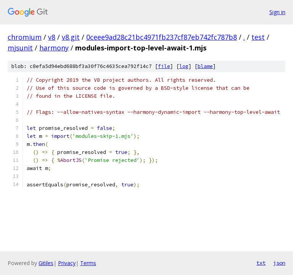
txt (261, 262)
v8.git (71, 37)
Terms (88, 263)
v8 (51, 37)
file (164, 66)
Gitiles (46, 263)
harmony (54, 47)
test (258, 37)
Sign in (277, 12)
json (279, 262)
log (183, 66)
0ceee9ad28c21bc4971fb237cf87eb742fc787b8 (161, 37)
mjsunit (20, 47)
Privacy (67, 263)
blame (205, 66)
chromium (25, 37)
